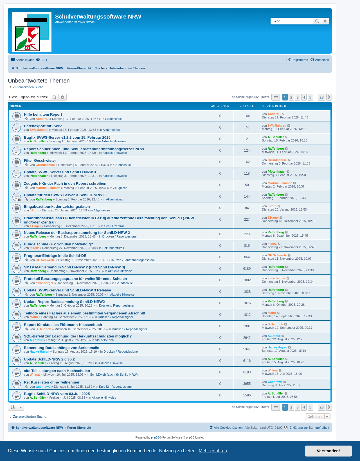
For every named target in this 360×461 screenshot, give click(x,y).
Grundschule (113, 118)
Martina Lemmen (48, 188)
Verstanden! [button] (328, 451)
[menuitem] (41, 59)
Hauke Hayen (39, 351)
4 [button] (304, 97)
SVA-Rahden (39, 129)
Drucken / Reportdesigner (120, 236)
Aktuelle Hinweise (114, 141)
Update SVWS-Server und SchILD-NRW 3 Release (67, 290)
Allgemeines (111, 129)
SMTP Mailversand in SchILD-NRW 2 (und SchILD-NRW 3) (74, 267)
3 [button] (298, 97)
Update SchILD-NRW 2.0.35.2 (49, 359)
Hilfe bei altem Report (43, 114)
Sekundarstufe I (113, 248)
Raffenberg (38, 152)
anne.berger (44, 283)
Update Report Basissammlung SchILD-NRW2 (64, 302)
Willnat (35, 374)
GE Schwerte (45, 260)
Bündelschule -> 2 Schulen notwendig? (58, 244)
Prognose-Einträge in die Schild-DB (55, 256)
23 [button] (322, 97)
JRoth (34, 210)
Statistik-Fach (104, 340)
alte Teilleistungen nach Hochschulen (57, 371)
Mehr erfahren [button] (213, 450)
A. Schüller (38, 141)
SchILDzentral (114, 226)
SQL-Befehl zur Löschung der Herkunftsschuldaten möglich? (78, 336)
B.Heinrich (43, 329)
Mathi (34, 317)
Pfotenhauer (39, 175)
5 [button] (310, 97)
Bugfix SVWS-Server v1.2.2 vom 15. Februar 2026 (67, 137)
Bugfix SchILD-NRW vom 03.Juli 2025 (57, 394)
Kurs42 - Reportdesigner (116, 386)
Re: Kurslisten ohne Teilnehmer (52, 382)
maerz (34, 248)
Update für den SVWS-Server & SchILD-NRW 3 (64, 195)
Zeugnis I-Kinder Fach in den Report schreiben (65, 183)
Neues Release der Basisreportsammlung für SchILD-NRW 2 (77, 232)
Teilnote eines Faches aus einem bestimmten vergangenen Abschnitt (84, 313)
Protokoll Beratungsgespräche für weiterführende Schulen (75, 279)
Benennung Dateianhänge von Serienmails (61, 348)
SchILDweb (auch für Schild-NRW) (114, 374)
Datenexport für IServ (43, 126)
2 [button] (291, 97)
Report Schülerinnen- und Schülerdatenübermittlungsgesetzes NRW (84, 149)
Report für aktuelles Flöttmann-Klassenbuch (63, 325)
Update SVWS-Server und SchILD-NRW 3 (60, 172)
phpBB (155, 437)
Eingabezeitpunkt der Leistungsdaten (57, 206)
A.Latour (36, 340)
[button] (275, 97)
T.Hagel (35, 226)
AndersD (42, 118)
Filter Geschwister (40, 160)
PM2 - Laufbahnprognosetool (135, 260)
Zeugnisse (120, 188)
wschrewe (43, 386)
